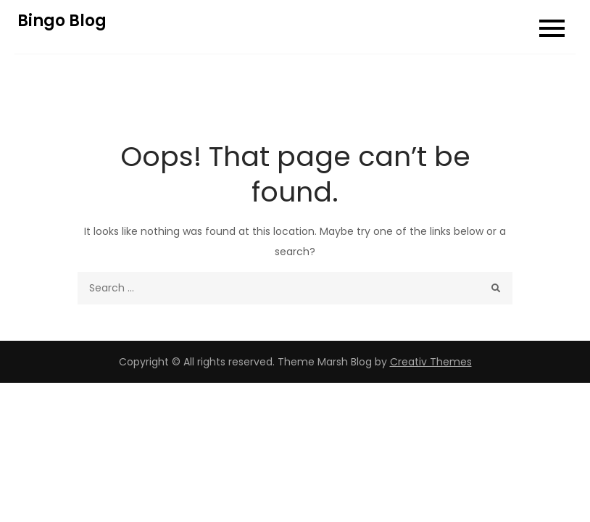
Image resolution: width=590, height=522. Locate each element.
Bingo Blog (62, 20)
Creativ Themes (431, 362)
